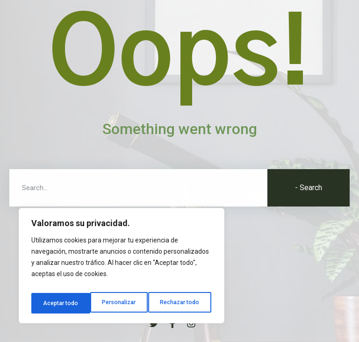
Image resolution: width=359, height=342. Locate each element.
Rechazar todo (121, 303)
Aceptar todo (184, 303)
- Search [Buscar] (308, 187)
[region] (121, 268)
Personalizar (59, 303)
